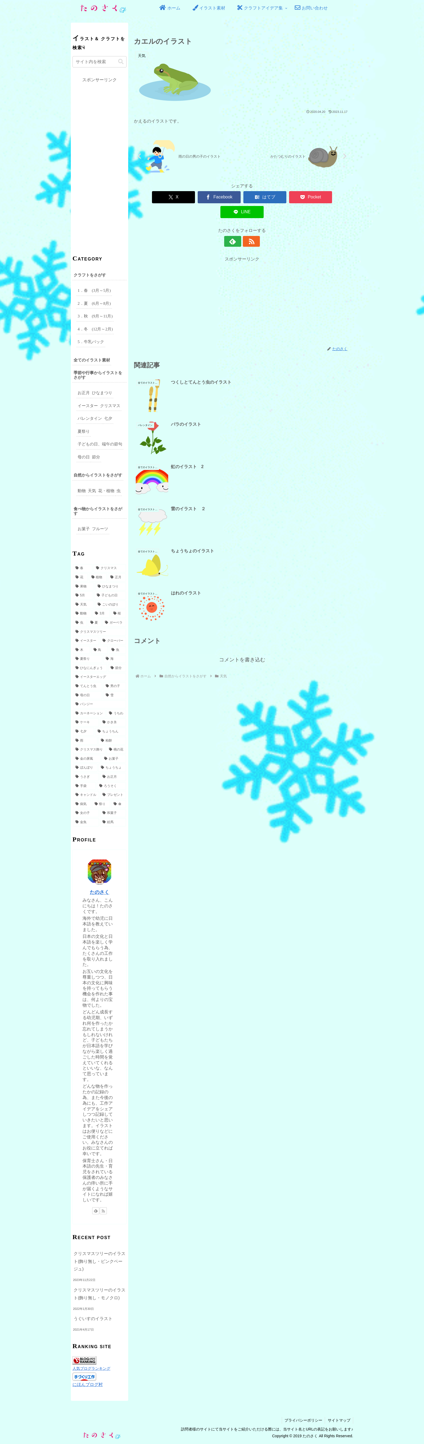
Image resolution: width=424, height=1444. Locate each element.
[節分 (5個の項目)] (117, 668)
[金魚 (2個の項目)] (86, 822)
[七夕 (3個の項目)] (83, 732)
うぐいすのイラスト (93, 1318)
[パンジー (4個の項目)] (99, 704)
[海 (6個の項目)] (114, 659)
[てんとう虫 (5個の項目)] (87, 686)
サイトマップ (338, 1420)
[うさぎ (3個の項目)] (86, 777)
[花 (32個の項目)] (80, 577)
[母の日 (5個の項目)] (87, 695)
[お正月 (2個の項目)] (113, 777)
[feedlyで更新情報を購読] (235, 226)
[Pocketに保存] (285, 197)
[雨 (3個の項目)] (85, 741)
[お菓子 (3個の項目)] (114, 759)
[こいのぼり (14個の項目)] (110, 605)
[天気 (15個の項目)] (83, 605)
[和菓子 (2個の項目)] (113, 813)
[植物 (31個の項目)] (98, 577)
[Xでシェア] (154, 197)
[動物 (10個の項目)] (82, 614)
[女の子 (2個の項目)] (86, 813)
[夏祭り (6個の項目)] (87, 659)
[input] (99, 61)
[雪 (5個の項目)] (114, 695)
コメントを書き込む (242, 518)
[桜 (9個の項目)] (118, 614)
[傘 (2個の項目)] (118, 804)
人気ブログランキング (91, 1368)
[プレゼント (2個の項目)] (113, 795)
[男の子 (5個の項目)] (114, 686)
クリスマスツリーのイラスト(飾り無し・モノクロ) (99, 1294)
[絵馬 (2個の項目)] (113, 822)
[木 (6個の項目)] (81, 650)
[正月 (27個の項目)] (117, 577)
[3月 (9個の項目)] (101, 614)
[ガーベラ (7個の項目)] (114, 623)
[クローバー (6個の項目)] (113, 641)
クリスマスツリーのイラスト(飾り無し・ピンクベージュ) (99, 1261)
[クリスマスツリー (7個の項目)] (99, 632)
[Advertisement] (242, 286)
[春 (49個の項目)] (82, 568)
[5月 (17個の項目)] (83, 595)
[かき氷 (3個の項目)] (113, 722)
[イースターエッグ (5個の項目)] (99, 677)
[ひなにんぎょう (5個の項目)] (90, 668)
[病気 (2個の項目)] (82, 804)
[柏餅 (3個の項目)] (112, 741)
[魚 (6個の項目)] (117, 650)
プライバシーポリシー (303, 1420)
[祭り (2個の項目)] (101, 804)
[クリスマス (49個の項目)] (110, 568)
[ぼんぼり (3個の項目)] (85, 768)
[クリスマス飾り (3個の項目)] (89, 750)
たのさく (99, 892)
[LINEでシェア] (329, 197)
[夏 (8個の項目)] (95, 623)
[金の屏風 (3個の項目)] (87, 759)
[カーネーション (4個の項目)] (89, 713)
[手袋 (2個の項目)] (84, 786)
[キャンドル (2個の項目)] (86, 795)
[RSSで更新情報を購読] (248, 226)
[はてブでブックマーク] (242, 197)
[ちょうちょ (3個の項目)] (112, 768)
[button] (121, 62)
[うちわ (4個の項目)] (116, 713)
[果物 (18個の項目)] (83, 587)
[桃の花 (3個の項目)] (116, 750)
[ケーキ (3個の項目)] (86, 722)
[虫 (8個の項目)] (80, 623)
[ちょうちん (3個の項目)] (110, 732)
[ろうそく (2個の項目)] (111, 786)
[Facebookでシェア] (198, 197)
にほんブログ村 (87, 1384)
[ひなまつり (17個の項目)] (110, 587)
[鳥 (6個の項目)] (99, 650)
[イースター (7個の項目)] (86, 641)
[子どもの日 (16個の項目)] (110, 595)
